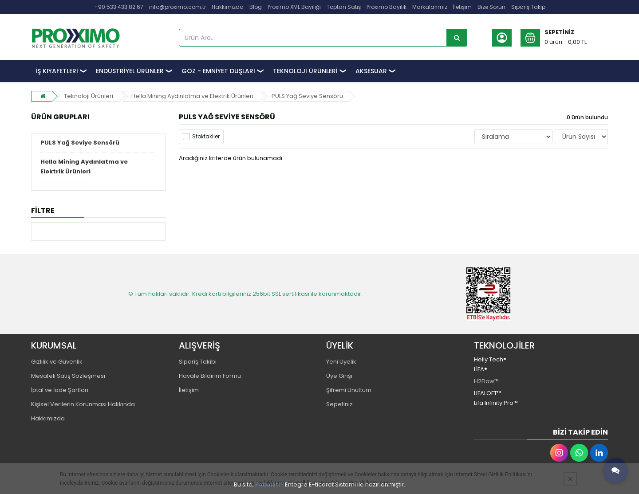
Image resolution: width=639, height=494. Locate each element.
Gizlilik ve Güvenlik (57, 361)
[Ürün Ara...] (457, 38)
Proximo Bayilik (386, 7)
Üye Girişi (339, 376)
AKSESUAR (371, 71)
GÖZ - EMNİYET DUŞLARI (218, 71)
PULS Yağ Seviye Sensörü (307, 96)
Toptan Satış (344, 7)
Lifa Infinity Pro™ (496, 403)
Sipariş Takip (528, 7)
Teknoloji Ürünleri (88, 96)
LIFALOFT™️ (487, 393)
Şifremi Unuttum (348, 390)
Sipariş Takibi (198, 361)
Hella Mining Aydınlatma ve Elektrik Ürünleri (192, 96)
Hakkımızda (228, 7)
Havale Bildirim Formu (210, 376)
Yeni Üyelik (341, 361)
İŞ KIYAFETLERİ (57, 71)
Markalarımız (429, 7)
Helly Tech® (490, 359)
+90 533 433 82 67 (118, 7)
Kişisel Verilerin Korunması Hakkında (83, 404)
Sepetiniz (339, 404)
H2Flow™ (486, 381)
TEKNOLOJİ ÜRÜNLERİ (305, 71)
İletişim (462, 7)
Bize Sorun (491, 7)
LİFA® (480, 369)
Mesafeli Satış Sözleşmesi (68, 376)
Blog (255, 7)
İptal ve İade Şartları (59, 390)
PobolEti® (269, 484)
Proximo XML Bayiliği (294, 7)
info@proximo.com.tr (177, 7)
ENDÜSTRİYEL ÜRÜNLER (130, 71)
